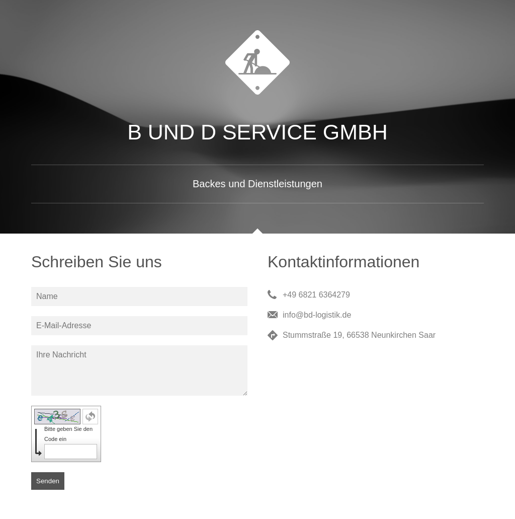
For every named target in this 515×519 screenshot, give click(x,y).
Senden (47, 481)
